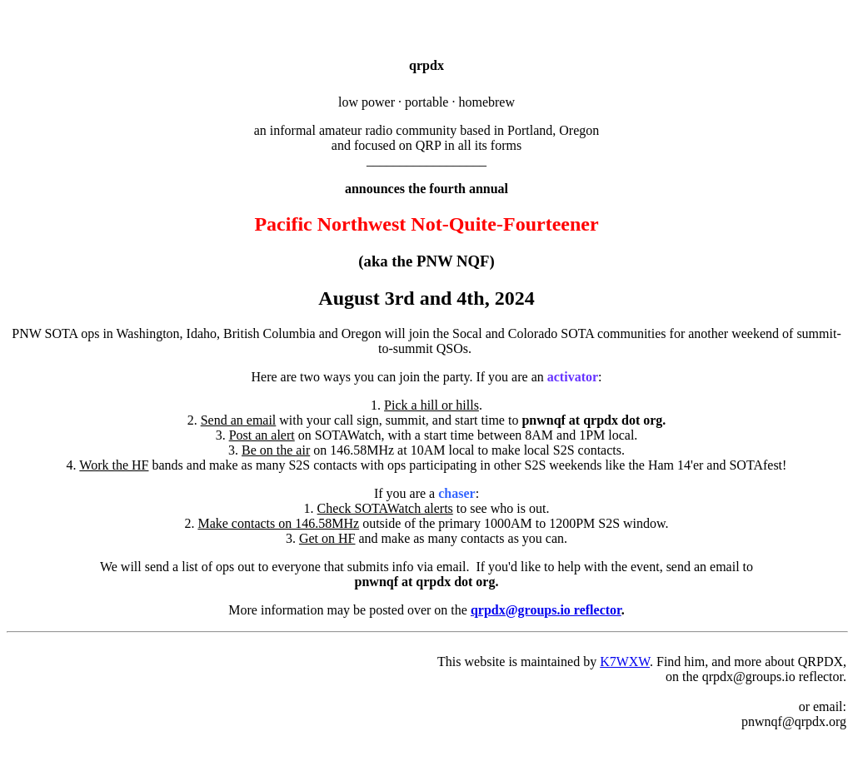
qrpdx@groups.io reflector (546, 610)
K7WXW (625, 661)
